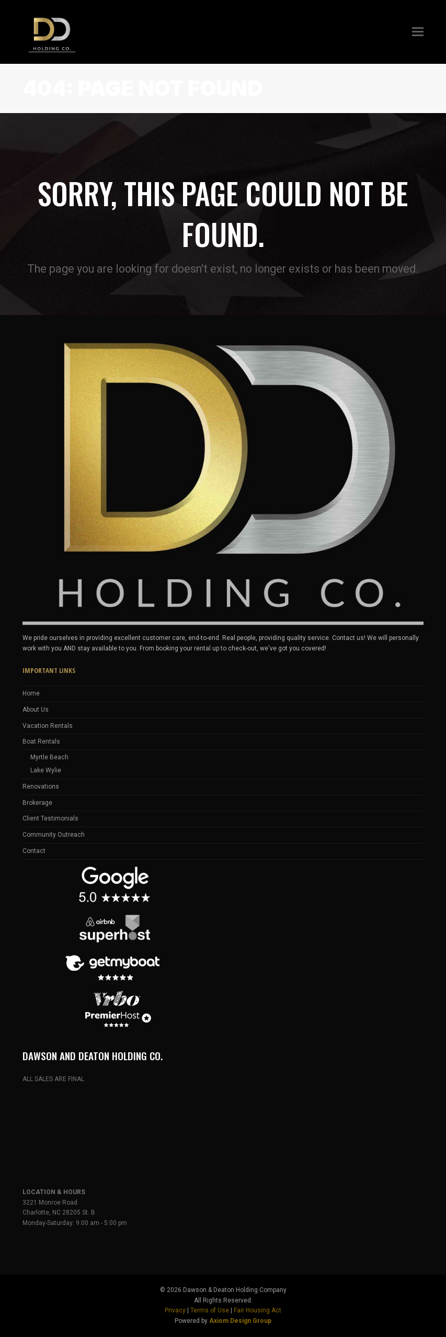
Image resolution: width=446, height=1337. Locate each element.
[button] (418, 32)
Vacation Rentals (47, 725)
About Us (35, 709)
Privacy (175, 1310)
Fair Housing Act (257, 1310)
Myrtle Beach (49, 757)
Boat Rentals (41, 741)
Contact (33, 851)
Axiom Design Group (240, 1320)
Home (31, 693)
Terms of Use (209, 1310)
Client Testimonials (50, 818)
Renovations (40, 786)
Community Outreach (53, 834)
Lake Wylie (45, 770)
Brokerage (37, 802)
